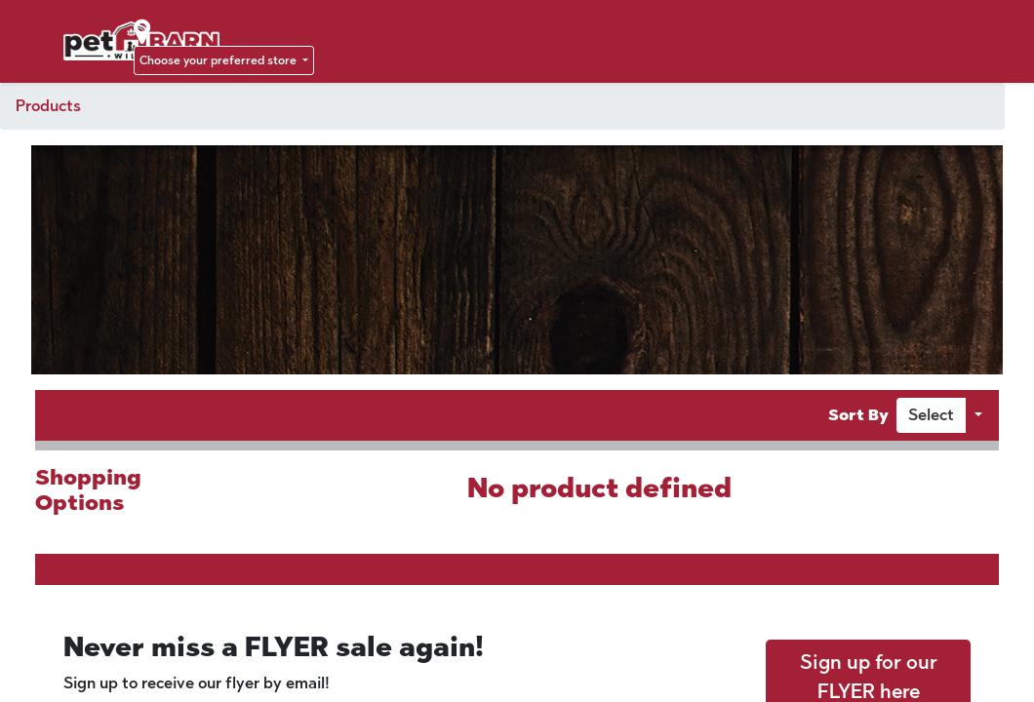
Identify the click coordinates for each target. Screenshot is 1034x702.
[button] (931, 415)
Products (48, 106)
